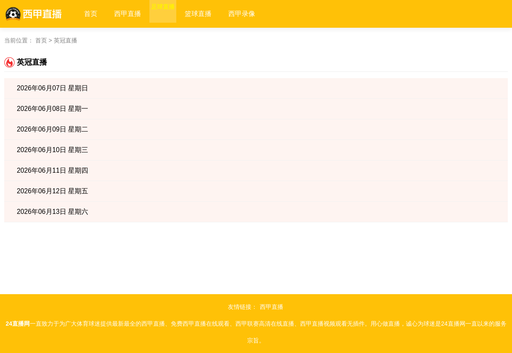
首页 (90, 13)
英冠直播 (65, 40)
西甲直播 (127, 13)
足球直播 (171, 13)
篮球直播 (214, 13)
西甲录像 (258, 13)
